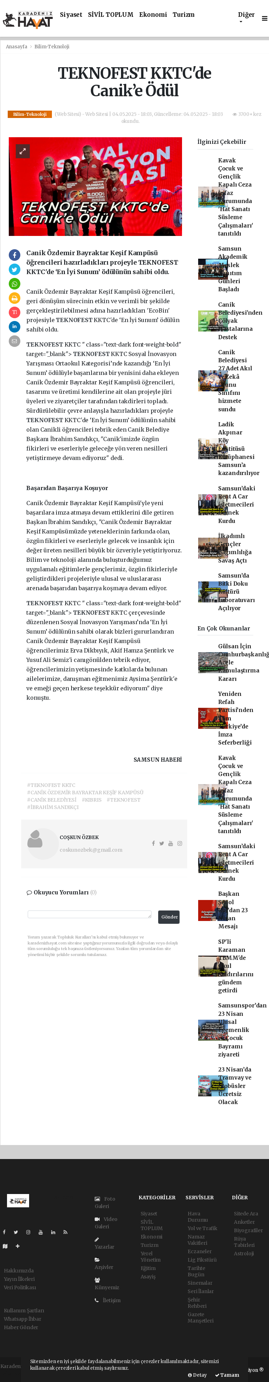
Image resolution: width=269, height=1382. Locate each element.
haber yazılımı (17, 1373)
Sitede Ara (246, 1213)
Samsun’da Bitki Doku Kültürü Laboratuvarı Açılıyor (236, 592)
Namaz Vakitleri (197, 1240)
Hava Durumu (198, 1216)
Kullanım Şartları (24, 1310)
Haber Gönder (21, 1327)
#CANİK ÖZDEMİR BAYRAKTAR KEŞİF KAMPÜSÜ (85, 792)
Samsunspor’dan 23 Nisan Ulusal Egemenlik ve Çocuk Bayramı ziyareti (242, 1030)
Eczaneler (199, 1251)
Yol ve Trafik (202, 1228)
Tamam (227, 1375)
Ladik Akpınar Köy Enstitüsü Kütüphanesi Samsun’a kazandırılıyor (239, 449)
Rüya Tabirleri (244, 1242)
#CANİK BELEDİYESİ (51, 800)
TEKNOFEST (75, 319)
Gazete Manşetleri (200, 1317)
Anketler (244, 1222)
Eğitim (148, 1268)
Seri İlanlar (201, 1291)
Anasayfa (17, 47)
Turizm (184, 15)
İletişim (108, 1300)
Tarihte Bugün (196, 1271)
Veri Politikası (20, 1287)
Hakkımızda (19, 1271)
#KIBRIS (92, 800)
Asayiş (148, 1276)
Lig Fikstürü (202, 1260)
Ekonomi (153, 15)
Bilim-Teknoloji (51, 47)
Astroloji (244, 1253)
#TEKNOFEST (123, 800)
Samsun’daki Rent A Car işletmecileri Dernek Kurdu (236, 504)
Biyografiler (248, 1230)
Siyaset (71, 15)
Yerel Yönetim (151, 1256)
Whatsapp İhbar (22, 1319)
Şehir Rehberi (197, 1303)
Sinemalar (200, 1283)
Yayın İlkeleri (19, 1279)
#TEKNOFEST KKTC (51, 785)
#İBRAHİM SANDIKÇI (53, 807)
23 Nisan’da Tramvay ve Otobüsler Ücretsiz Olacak (234, 1085)
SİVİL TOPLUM (111, 15)
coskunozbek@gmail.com (91, 850)
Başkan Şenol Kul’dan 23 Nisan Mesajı (233, 910)
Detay (197, 1375)
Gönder (169, 917)
